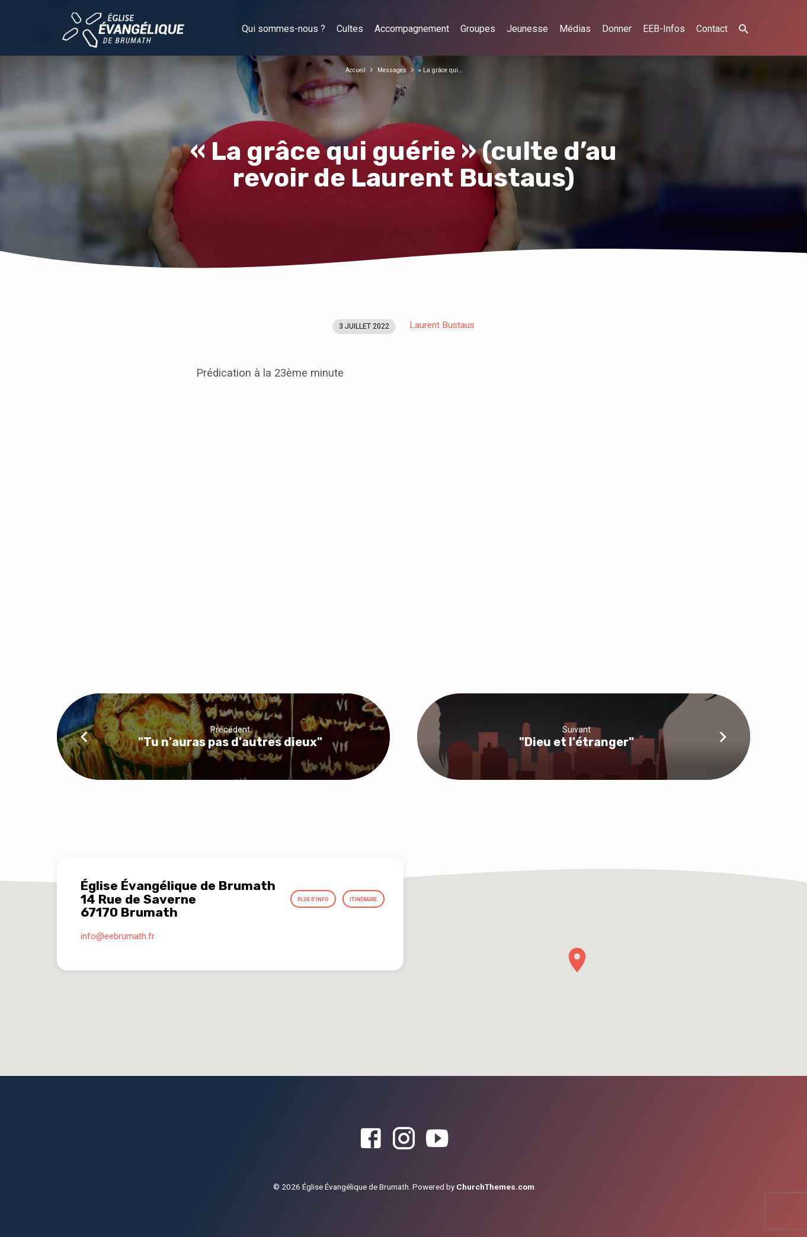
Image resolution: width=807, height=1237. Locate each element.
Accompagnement (411, 28)
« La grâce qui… (446, 69)
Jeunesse (527, 28)
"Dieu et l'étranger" (576, 742)
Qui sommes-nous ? (283, 28)
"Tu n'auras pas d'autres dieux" (230, 742)
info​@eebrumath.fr (118, 945)
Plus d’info (353, 890)
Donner (617, 28)
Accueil (348, 69)
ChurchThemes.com (495, 1186)
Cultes (350, 28)
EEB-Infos (664, 28)
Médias (575, 28)
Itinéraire (356, 918)
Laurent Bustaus (442, 325)
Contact (712, 28)
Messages (391, 69)
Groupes (477, 28)
